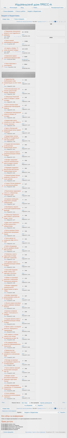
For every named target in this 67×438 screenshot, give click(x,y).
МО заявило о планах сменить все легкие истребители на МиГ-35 (11, 336)
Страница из (41, 21)
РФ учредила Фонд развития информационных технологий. (12, 344)
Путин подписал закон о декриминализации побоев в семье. (12, 153)
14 (61, 21)
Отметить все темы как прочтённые (24, 21)
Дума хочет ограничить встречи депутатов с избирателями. (11, 224)
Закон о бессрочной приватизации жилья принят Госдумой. (12, 130)
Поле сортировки (43, 402)
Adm (5, 36)
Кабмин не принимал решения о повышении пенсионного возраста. (11, 279)
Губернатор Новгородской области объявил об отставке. (12, 114)
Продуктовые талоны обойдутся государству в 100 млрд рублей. (11, 137)
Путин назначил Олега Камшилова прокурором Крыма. (11, 232)
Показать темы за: (21, 402)
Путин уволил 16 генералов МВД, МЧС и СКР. (11, 240)
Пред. (3, 402)
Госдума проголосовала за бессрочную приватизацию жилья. (12, 145)
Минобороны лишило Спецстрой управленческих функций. (12, 208)
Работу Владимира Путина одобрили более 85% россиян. (11, 248)
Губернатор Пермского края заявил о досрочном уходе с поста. (11, 216)
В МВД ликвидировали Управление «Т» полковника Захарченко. (12, 387)
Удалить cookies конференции (38, 432)
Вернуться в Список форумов (9, 411)
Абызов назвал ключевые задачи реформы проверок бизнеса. (12, 304)
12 (57, 21)
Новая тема (5, 19)
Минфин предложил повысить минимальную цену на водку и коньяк (11, 161)
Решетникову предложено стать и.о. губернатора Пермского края (12, 192)
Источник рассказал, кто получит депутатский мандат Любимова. (12, 90)
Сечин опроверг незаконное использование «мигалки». (12, 395)
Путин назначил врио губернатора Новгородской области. (12, 106)
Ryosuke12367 (25, 59)
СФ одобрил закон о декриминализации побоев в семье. (12, 263)
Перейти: (19, 412)
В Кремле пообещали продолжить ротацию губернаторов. (11, 200)
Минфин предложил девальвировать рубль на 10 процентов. (11, 297)
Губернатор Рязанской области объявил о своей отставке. (11, 98)
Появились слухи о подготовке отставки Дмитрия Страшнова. (10, 255)
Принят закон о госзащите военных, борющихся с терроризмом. (12, 328)
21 (65, 21)
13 (59, 21)
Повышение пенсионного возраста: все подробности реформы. (12, 33)
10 (53, 21)
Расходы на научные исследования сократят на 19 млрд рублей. (12, 361)
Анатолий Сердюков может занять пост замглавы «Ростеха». (10, 271)
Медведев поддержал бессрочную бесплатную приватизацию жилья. (11, 169)
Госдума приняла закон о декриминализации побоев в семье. (12, 320)
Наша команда (28, 432)
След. (63, 402)
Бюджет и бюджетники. (10, 16)
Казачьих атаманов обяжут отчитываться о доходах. (11, 312)
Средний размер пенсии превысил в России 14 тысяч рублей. (12, 177)
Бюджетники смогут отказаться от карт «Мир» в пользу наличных (12, 122)
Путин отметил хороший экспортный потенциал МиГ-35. (12, 369)
